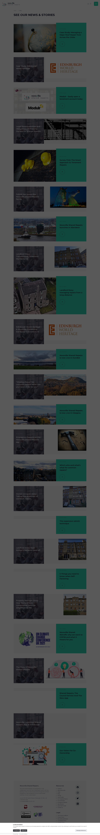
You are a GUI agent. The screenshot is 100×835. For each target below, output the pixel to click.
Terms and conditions (63, 815)
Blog (59, 793)
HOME (15, 10)
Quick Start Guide (62, 805)
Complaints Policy (62, 820)
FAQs (59, 792)
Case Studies (61, 797)
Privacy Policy (61, 817)
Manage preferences (81, 830)
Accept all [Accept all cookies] (16, 830)
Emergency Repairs (62, 802)
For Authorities (61, 800)
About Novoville (61, 790)
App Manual (61, 804)
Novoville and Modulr (63, 818)
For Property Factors (63, 799)
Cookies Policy (61, 822)
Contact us (60, 807)
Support (60, 788)
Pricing (59, 795)
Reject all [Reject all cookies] (24, 830)
